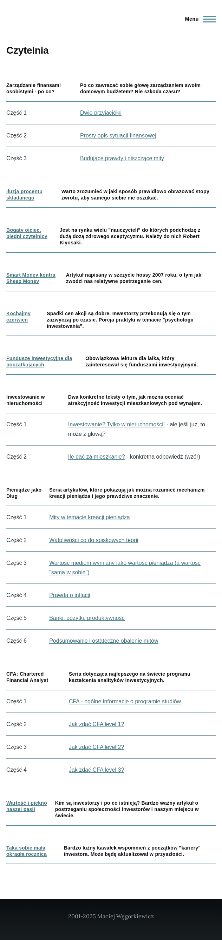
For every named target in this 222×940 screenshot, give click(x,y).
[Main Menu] (198, 19)
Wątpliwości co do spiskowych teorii (93, 540)
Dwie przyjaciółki (101, 113)
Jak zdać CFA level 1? (96, 724)
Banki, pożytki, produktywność (86, 618)
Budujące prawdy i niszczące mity (122, 158)
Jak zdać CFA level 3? (96, 770)
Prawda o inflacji (69, 595)
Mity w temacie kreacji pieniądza (89, 517)
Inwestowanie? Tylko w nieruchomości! (116, 424)
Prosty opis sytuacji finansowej (118, 135)
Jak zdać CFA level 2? (96, 747)
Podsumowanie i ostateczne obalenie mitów (103, 641)
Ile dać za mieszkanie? (96, 457)
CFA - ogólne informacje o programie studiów (125, 701)
